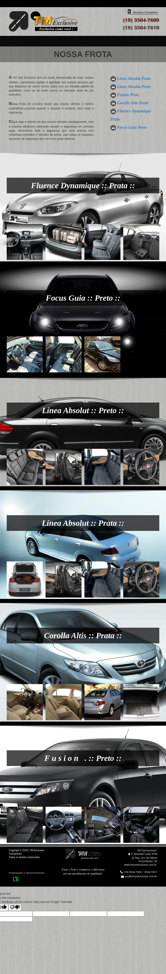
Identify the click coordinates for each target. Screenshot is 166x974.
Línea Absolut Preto (134, 86)
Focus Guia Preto (132, 127)
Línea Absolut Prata (134, 78)
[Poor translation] (14, 907)
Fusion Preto (128, 94)
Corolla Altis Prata (133, 103)
